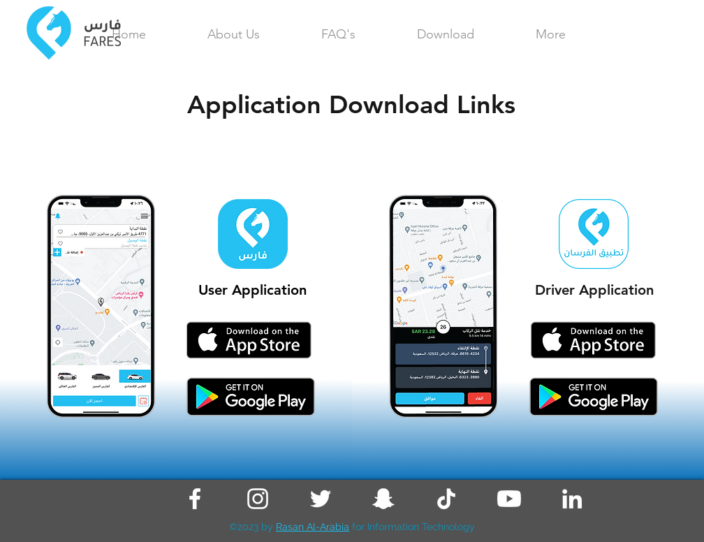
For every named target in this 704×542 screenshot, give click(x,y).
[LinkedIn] (572, 499)
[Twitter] (321, 499)
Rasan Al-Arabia (312, 526)
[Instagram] (258, 499)
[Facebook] (195, 499)
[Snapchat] (383, 499)
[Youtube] (509, 499)
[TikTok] (446, 499)
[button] (550, 34)
